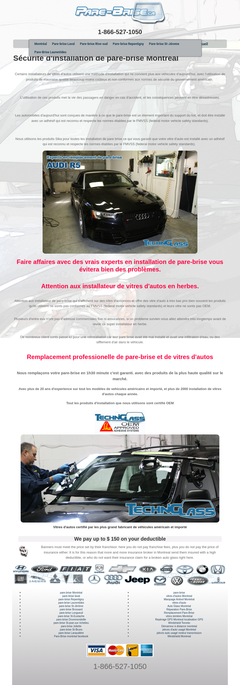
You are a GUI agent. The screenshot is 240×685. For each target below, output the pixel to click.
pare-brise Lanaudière (71, 633)
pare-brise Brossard (71, 609)
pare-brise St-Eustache (71, 616)
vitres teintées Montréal (179, 616)
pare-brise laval (71, 596)
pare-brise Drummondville (71, 619)
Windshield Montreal (179, 636)
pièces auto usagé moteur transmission (179, 633)
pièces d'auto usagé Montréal (179, 629)
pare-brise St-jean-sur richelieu (71, 622)
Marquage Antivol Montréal (179, 599)
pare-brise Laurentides (71, 602)
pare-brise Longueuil (71, 612)
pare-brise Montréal (71, 592)
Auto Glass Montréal (179, 606)
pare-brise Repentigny (71, 599)
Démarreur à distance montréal (179, 626)
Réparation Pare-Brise (179, 609)
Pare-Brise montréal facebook (71, 636)
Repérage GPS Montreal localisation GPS (179, 619)
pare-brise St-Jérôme (71, 606)
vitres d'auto (179, 602)
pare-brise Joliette (71, 626)
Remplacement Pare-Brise (179, 612)
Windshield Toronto (179, 622)
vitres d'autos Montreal (179, 596)
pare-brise (179, 592)
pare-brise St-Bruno (71, 629)
